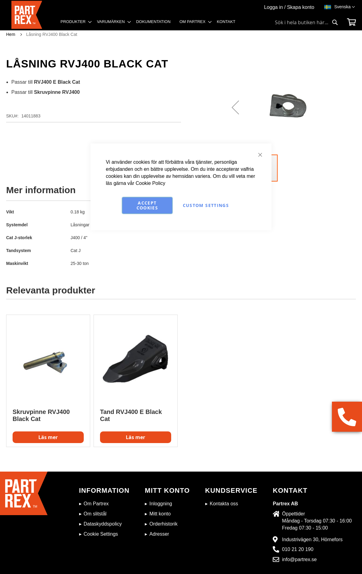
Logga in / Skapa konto (289, 7)
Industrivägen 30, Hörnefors (312, 539)
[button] (344, 7)
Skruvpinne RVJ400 (57, 92)
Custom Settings (206, 205)
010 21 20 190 (297, 549)
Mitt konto (160, 513)
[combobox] (306, 22)
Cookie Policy (150, 183)
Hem (10, 34)
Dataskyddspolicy (103, 523)
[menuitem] (74, 21)
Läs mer (48, 437)
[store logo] (28, 15)
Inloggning (160, 503)
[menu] (150, 23)
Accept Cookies (147, 205)
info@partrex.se (299, 559)
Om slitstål (95, 513)
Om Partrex (96, 503)
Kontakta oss (224, 503)
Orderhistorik (163, 523)
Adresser (159, 534)
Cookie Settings (101, 534)
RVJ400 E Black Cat (57, 82)
